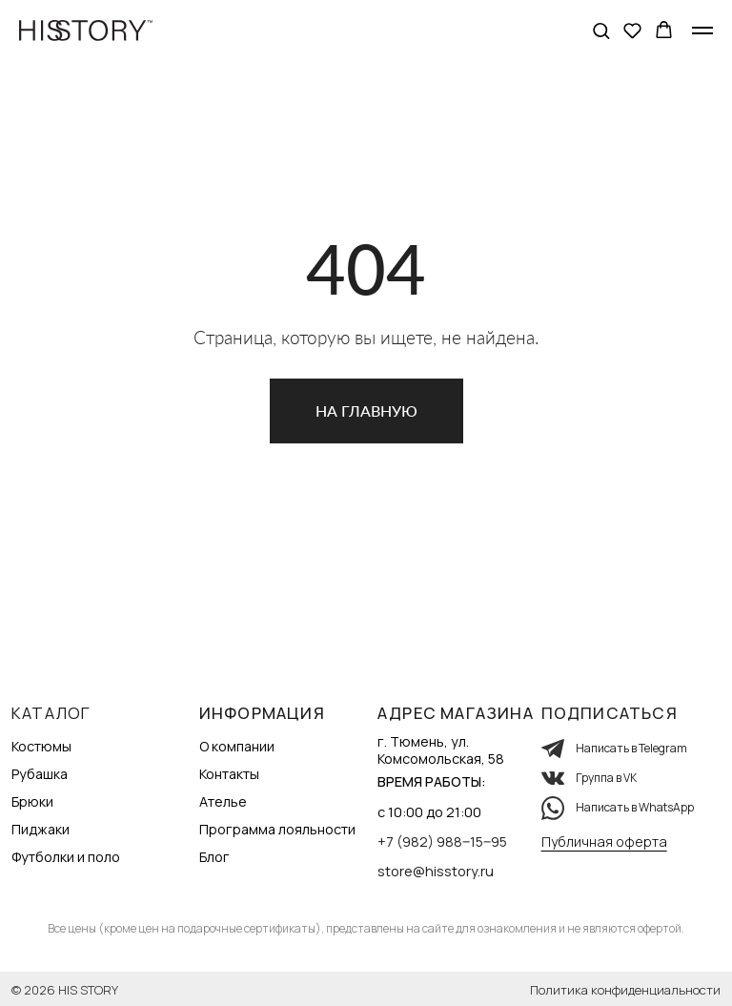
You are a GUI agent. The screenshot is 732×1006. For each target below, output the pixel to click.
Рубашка (39, 774)
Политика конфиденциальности (625, 989)
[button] (601, 30)
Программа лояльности (277, 829)
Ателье (223, 801)
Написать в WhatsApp (635, 807)
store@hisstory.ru (435, 871)
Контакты (229, 774)
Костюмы (41, 746)
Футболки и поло (65, 857)
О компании (236, 746)
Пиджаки (40, 829)
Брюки (32, 801)
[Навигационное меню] (702, 30)
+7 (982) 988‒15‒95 (442, 841)
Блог (214, 857)
